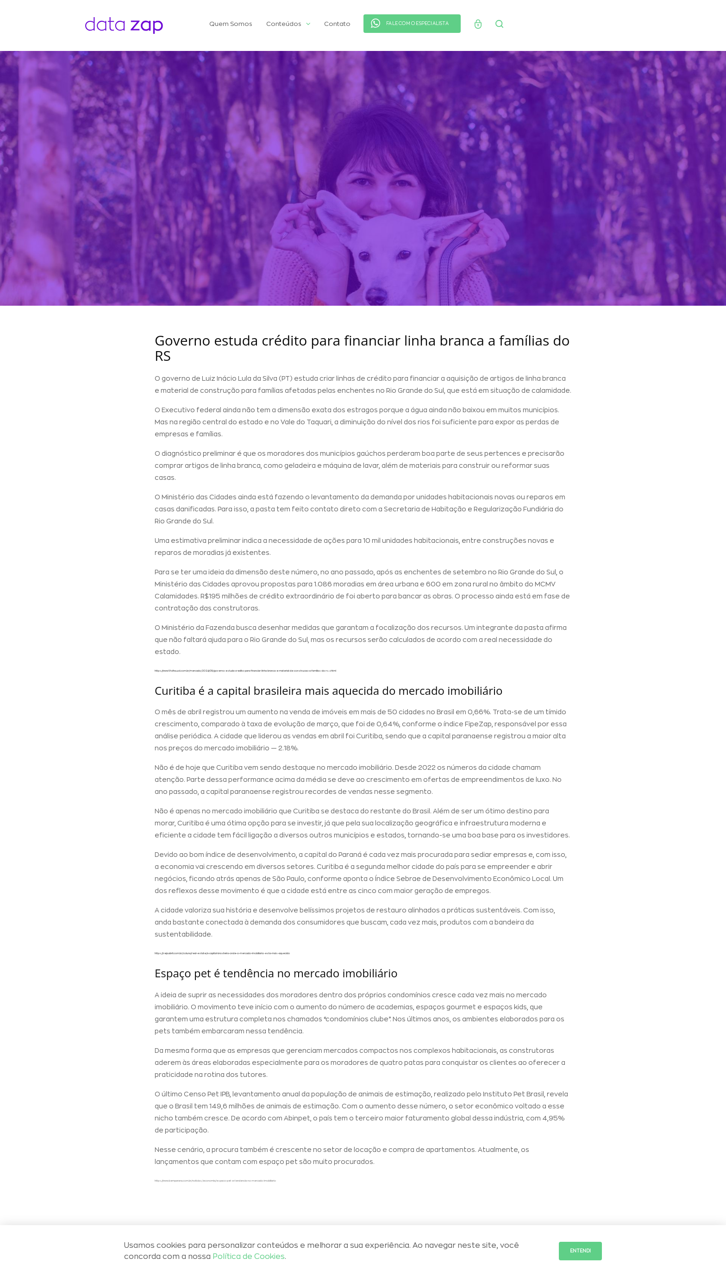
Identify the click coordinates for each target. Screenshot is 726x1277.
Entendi (580, 1251)
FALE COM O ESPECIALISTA (417, 23)
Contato (337, 24)
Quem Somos (230, 24)
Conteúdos (288, 24)
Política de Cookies (249, 1256)
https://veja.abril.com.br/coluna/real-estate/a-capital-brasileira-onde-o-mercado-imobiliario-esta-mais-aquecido (222, 956)
